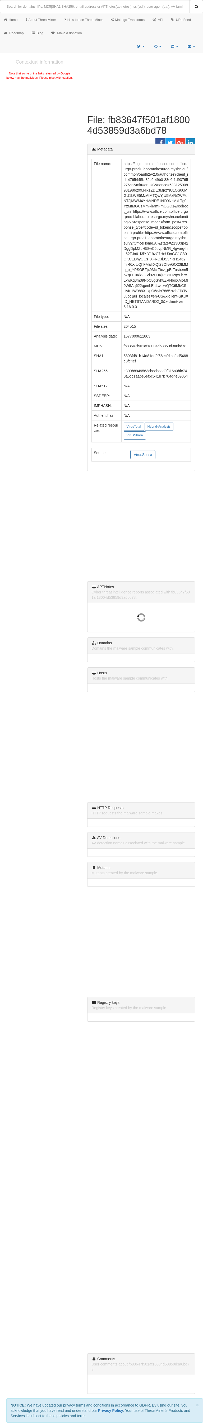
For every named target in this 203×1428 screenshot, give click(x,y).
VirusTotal (134, 426)
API (158, 20)
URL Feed (181, 20)
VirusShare (135, 435)
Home (11, 20)
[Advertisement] (39, 120)
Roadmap (14, 33)
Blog (37, 33)
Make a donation (66, 33)
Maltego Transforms (128, 20)
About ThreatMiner (41, 20)
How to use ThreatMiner (83, 20)
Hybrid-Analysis (158, 426)
